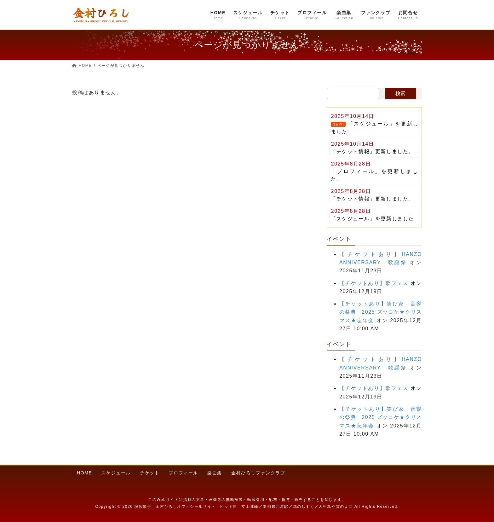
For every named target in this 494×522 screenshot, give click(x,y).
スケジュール (116, 472)
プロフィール (183, 472)
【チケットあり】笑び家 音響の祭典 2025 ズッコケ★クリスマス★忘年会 (380, 312)
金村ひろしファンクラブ (258, 472)
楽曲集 (214, 472)
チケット (149, 472)
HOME (84, 472)
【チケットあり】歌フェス (373, 283)
